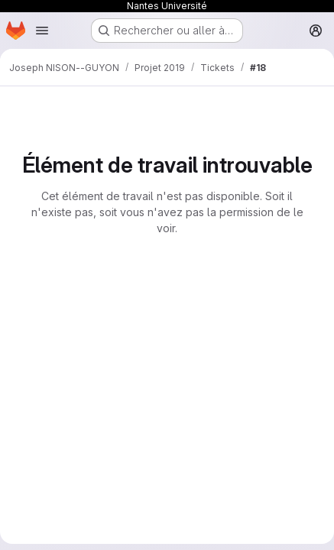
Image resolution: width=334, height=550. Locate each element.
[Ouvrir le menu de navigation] (42, 30)
